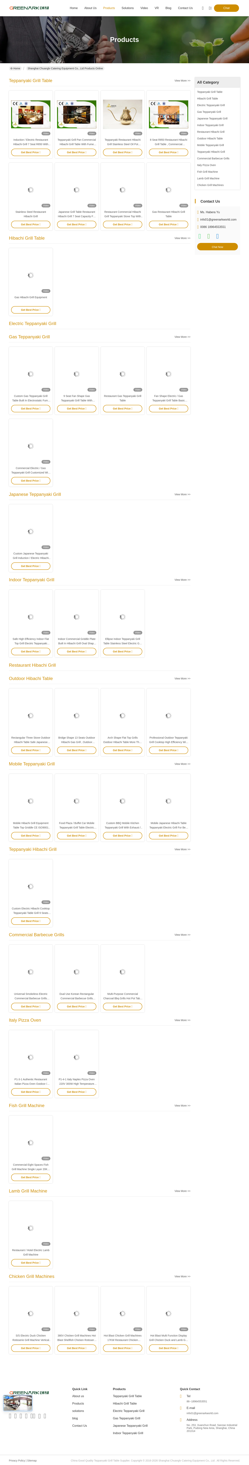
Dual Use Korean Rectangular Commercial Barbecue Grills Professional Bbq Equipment (76, 998)
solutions (128, 8)
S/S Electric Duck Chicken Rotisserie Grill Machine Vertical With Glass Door (30, 1340)
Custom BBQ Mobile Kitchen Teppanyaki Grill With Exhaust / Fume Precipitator (123, 827)
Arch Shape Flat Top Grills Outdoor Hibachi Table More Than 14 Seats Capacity (122, 742)
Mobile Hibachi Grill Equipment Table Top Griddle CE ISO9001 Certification (30, 827)
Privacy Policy (17, 1460)
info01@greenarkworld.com (218, 219)
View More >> (182, 80)
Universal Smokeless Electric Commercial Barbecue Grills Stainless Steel (31, 998)
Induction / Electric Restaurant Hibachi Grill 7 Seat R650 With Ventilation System (30, 144)
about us (90, 8)
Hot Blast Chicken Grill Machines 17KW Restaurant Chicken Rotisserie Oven (123, 1340)
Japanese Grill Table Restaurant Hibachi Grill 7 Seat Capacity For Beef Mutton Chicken (76, 216)
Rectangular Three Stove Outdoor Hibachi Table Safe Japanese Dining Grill (30, 742)
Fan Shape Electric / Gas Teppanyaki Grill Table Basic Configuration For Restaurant (168, 400)
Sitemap (32, 1460)
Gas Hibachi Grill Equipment (30, 297)
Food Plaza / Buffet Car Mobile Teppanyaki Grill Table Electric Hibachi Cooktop (76, 827)
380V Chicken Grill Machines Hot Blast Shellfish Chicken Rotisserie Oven (76, 1340)
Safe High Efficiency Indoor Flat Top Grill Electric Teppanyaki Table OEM (31, 643)
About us (78, 1396)
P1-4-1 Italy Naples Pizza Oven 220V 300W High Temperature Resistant (77, 1084)
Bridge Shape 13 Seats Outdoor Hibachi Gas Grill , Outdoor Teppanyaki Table (76, 742)
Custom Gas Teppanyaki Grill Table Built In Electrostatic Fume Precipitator (30, 400)
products (109, 8)
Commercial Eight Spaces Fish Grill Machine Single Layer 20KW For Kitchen (31, 1169)
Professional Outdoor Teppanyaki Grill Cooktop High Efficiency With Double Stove (168, 742)
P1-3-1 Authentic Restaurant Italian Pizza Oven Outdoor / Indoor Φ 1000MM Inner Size (30, 1084)
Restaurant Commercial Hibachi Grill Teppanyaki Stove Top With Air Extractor (122, 216)
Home (74, 8)
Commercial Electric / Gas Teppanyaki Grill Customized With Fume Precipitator (30, 472)
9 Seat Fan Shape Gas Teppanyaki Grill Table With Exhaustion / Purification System (76, 400)
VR (157, 8)
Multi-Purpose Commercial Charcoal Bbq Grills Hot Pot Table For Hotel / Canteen (122, 998)
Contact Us (79, 1425)
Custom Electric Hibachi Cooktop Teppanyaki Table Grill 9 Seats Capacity (31, 913)
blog (168, 8)
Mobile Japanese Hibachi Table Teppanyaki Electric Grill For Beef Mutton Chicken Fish (169, 827)
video (144, 8)
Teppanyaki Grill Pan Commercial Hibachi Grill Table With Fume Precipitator (77, 144)
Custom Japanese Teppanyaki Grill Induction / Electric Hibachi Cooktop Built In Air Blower (31, 558)
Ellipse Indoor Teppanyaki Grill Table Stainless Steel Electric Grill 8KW (122, 643)
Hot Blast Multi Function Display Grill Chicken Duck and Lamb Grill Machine (168, 1340)
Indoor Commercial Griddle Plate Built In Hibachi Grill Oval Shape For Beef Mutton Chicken (76, 643)
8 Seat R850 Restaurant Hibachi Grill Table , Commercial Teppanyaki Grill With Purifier (168, 144)
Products (78, 1403)
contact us (185, 8)
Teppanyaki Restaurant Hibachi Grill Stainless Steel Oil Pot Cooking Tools (123, 144)
